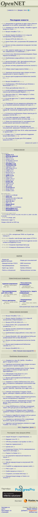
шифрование (26, 296)
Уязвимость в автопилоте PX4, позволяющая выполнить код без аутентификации (18, 419)
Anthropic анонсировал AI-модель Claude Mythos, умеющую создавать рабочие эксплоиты (18, 392)
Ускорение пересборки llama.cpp (19, 245)
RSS (14, 351)
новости (10, 10)
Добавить (24, 510)
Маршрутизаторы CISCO (10, 263)
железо (24, 304)
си (5, 294)
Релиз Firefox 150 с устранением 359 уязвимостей (21, 41)
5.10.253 (3, 216)
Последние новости (19, 20)
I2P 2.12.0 (9, 186)
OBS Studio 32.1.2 (11, 168)
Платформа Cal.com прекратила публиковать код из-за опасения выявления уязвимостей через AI (19, 104)
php (5, 296)
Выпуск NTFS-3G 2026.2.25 (14, 39)
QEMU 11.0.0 (10, 175)
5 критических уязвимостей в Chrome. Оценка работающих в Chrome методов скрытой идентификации (18, 370)
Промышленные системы (28, 270)
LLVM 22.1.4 (9, 171)
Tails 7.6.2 (9, 202)
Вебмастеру (33, 512)
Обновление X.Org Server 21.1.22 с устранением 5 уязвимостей (15, 374)
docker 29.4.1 (10, 189)
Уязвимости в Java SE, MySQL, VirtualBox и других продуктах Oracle (18, 361)
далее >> (35, 142)
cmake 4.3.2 (9, 174)
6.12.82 (18, 214)
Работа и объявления (8, 270)
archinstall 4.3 (10, 187)
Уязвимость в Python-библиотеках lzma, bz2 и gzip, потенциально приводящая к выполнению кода (19, 382)
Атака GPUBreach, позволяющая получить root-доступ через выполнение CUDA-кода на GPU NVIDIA (19, 402)
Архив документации (24, 306)
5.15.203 (34, 214)
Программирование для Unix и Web (9, 292)
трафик (6, 285)
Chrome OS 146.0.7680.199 (14, 198)
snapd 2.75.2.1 (10, 178)
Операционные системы (26, 300)
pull (14, 217)
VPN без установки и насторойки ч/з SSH (18, 441)
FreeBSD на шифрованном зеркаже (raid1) (19, 466)
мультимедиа (26, 287)
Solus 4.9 (9, 196)
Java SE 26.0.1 (10, 162)
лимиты (29, 294)
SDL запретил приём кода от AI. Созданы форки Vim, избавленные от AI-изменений (19, 50)
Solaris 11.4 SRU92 (11, 195)
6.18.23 (13, 214)
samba (11, 302)
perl (7, 294)
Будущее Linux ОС (11, 439)
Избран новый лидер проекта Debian (17, 69)
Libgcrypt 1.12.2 (10, 166)
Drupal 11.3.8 (10, 183)
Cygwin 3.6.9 (9, 169)
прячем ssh (9, 446)
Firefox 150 (9, 181)
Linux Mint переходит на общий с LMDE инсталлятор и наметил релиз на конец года (16, 118)
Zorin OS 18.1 (10, 201)
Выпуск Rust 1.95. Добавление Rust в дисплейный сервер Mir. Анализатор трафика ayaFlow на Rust (20, 109)
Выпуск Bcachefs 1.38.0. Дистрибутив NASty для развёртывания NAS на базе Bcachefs (19, 62)
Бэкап (8, 459)
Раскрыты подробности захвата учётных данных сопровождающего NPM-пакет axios (19, 415)
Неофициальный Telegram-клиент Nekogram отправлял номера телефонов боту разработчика (18, 410)
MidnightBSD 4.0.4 (11, 208)
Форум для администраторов (6, 260)
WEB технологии (25, 263)
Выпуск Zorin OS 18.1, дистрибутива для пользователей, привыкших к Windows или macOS (18, 127)
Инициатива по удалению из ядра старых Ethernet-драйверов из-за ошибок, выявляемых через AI (20, 24)
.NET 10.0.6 (9, 184)
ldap (5, 286)
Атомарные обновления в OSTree (19, 247)
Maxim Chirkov (32, 509)
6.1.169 (28, 214)
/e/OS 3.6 (8, 205)
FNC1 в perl (9, 468)
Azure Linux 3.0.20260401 (13, 207)
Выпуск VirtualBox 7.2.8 (13, 31)
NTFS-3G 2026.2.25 (12, 156)
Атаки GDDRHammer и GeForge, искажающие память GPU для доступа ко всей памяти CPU (18, 406)
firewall (24, 294)
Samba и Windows (25, 268)
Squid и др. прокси (8, 268)
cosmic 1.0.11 (10, 159)
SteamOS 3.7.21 (11, 199)
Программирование (8, 265)
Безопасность (24, 265)
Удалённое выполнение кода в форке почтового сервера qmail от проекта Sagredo (19, 73)
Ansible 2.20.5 (10, 190)
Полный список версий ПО (26, 351)
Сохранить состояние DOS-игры (16, 473)
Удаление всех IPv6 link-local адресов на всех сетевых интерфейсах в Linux (20, 241)
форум (20, 10)
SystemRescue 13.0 (12, 210)
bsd (31, 303)
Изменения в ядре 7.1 (8, 220)
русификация (26, 286)
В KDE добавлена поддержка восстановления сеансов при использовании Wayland (18, 91)
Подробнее (25, 427)
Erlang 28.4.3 (10, 180)
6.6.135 (23, 214)
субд (7, 296)
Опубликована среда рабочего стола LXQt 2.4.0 (20, 58)
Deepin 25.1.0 (10, 204)
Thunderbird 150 (11, 165)
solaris (35, 303)
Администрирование (10, 283)
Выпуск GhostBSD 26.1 (13, 81)
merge (10, 217)
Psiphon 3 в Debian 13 (12, 453)
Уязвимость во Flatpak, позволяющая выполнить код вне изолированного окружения (19, 397)
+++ (15, 10)
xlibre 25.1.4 (9, 157)
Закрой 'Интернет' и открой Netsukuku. (18, 436)
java (15, 294)
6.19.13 (8, 214)
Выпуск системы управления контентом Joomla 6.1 (21, 65)
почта (7, 303)
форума (23, 433)
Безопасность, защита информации (28, 292)
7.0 (7, 217)
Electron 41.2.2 (10, 172)
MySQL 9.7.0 (10, 154)
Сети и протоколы (9, 300)
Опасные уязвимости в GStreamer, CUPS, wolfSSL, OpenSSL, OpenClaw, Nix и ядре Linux (17, 387)
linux (27, 303)
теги (25, 10)
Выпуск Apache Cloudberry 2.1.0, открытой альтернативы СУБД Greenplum (17, 35)
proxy (15, 302)
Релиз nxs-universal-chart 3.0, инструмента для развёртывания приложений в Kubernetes (19, 122)
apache (6, 302)
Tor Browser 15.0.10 (12, 160)
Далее (33, 427)
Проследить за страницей (6, 511)
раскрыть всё (28, 142)
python (11, 294)
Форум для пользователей (28, 260)
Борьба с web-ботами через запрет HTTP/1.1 (23, 238)
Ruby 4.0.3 (9, 177)
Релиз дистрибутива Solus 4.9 (15, 88)
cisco (24, 303)
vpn (8, 286)
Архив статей (34, 306)
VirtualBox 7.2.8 (11, 163)
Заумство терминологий (13, 444)
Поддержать (32, 510)
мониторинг (13, 285)
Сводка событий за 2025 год (10, 222)
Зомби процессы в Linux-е (14, 471)
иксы (32, 287)
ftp (4, 303)
